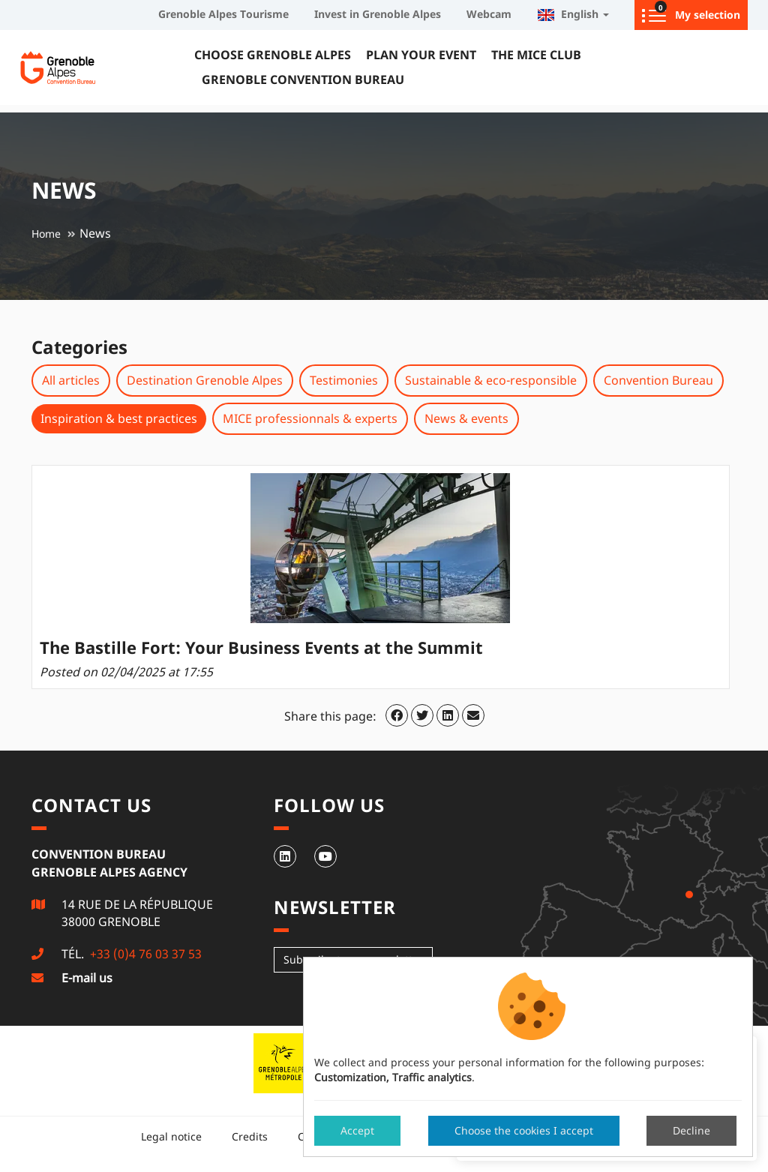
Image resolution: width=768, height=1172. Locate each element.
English (573, 14)
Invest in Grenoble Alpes (377, 14)
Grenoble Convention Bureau (303, 79)
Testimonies (344, 380)
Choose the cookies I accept (523, 1130)
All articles (71, 380)
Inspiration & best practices (118, 418)
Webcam (489, 14)
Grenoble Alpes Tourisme (223, 14)
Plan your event (421, 54)
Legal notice (171, 1136)
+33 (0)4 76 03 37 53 (144, 954)
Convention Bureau (658, 380)
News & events (466, 418)
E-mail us (87, 978)
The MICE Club (536, 54)
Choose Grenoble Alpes (272, 54)
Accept (357, 1130)
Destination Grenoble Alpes (205, 380)
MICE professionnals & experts (310, 418)
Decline (691, 1130)
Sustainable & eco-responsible (491, 380)
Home (46, 233)
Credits (250, 1136)
